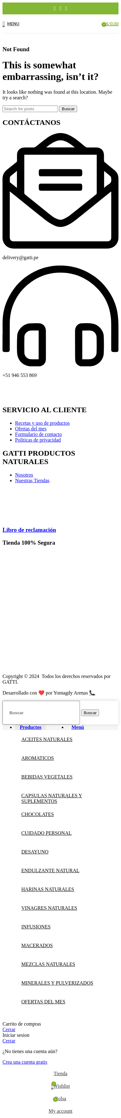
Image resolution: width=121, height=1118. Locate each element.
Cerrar (9, 1029)
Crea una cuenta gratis (25, 1062)
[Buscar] (30, 109)
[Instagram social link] (61, 8)
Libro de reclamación (29, 530)
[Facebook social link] (55, 8)
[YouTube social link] (66, 8)
